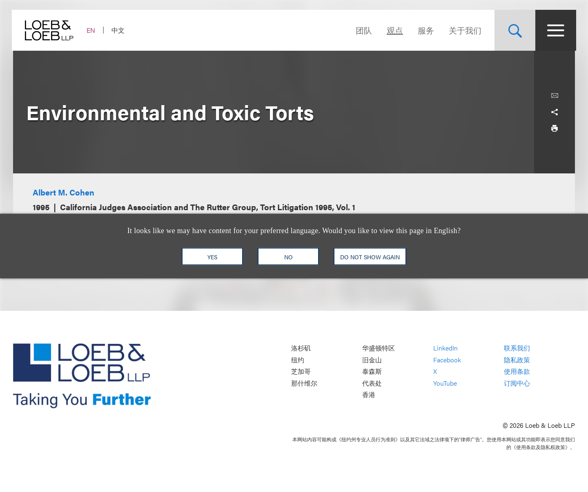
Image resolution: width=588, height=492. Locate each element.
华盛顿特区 (378, 348)
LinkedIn (445, 348)
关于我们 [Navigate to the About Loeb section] (464, 30)
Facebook (447, 359)
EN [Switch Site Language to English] (92, 30)
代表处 (372, 383)
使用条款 (517, 371)
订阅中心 (517, 383)
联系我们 (517, 348)
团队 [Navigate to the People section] (362, 30)
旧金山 (372, 359)
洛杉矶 (301, 348)
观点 (393, 30)
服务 (424, 30)
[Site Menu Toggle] (554, 30)
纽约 (297, 359)
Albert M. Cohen (63, 192)
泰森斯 (372, 371)
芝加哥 (301, 371)
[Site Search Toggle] (513, 30)
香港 (368, 395)
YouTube (445, 383)
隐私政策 (517, 359)
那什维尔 (304, 383)
